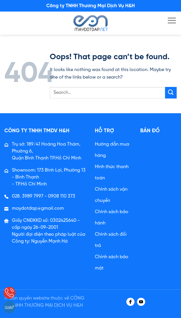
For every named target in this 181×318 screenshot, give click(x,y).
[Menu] (172, 20)
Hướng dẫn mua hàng (112, 150)
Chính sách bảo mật (111, 262)
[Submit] (171, 92)
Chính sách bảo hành (111, 217)
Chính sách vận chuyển (111, 195)
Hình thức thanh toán (112, 172)
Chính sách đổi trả (111, 240)
